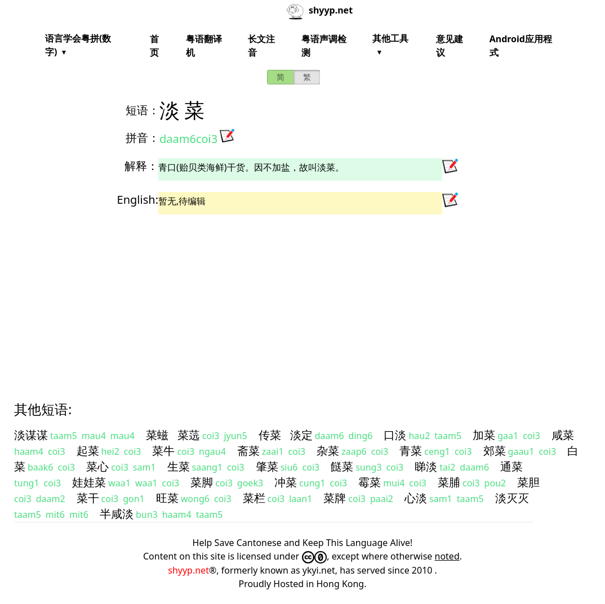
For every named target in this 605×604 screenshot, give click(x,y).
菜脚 (201, 482)
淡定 (301, 434)
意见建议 (449, 46)
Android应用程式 (521, 46)
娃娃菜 (89, 482)
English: (137, 199)
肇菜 (267, 466)
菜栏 (254, 497)
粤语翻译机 (204, 46)
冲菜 (285, 482)
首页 (154, 46)
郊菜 (494, 450)
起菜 (88, 450)
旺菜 (167, 497)
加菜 (484, 434)
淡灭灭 (512, 497)
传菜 (270, 434)
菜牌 (334, 497)
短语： (142, 110)
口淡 (395, 434)
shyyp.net (188, 570)
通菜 (511, 466)
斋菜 (248, 450)
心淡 (415, 497)
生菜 (178, 466)
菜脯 (449, 482)
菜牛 (163, 450)
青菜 (410, 450)
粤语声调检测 (323, 46)
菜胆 (528, 482)
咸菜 (562, 434)
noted (447, 556)
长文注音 (261, 46)
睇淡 (426, 466)
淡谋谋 (31, 434)
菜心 (97, 466)
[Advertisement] (302, 298)
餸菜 (342, 466)
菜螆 (157, 434)
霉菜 (369, 482)
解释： (141, 165)
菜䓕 (188, 434)
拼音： (142, 137)
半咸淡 (117, 513)
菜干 (88, 497)
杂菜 (328, 450)
